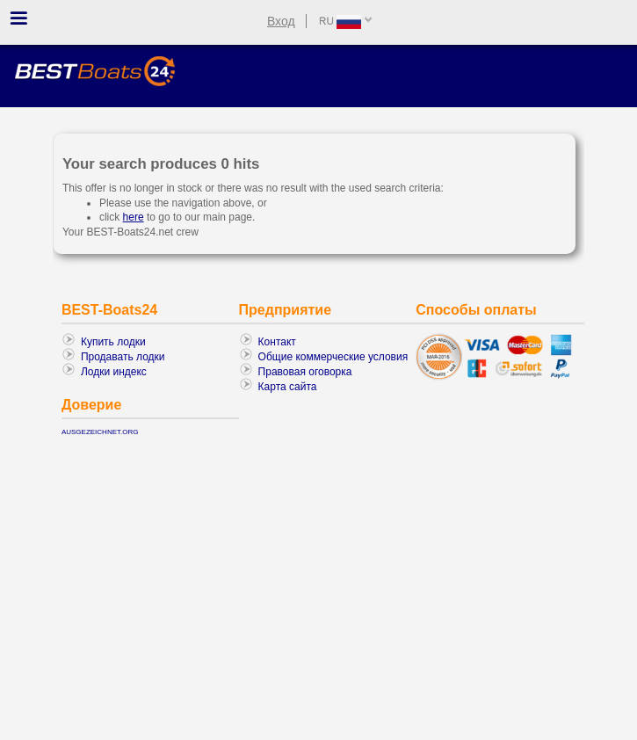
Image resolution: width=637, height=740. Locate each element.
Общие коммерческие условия (333, 357)
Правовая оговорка (305, 372)
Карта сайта (287, 387)
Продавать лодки (123, 357)
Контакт (277, 342)
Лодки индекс (114, 372)
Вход (281, 21)
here (133, 217)
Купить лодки (113, 342)
